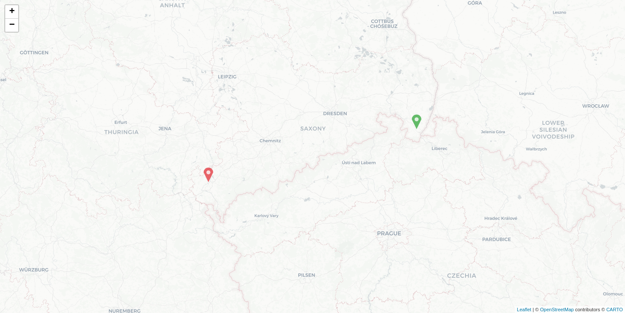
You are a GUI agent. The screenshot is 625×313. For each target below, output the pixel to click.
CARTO (614, 309)
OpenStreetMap (557, 309)
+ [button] (12, 11)
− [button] (12, 25)
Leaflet (524, 309)
